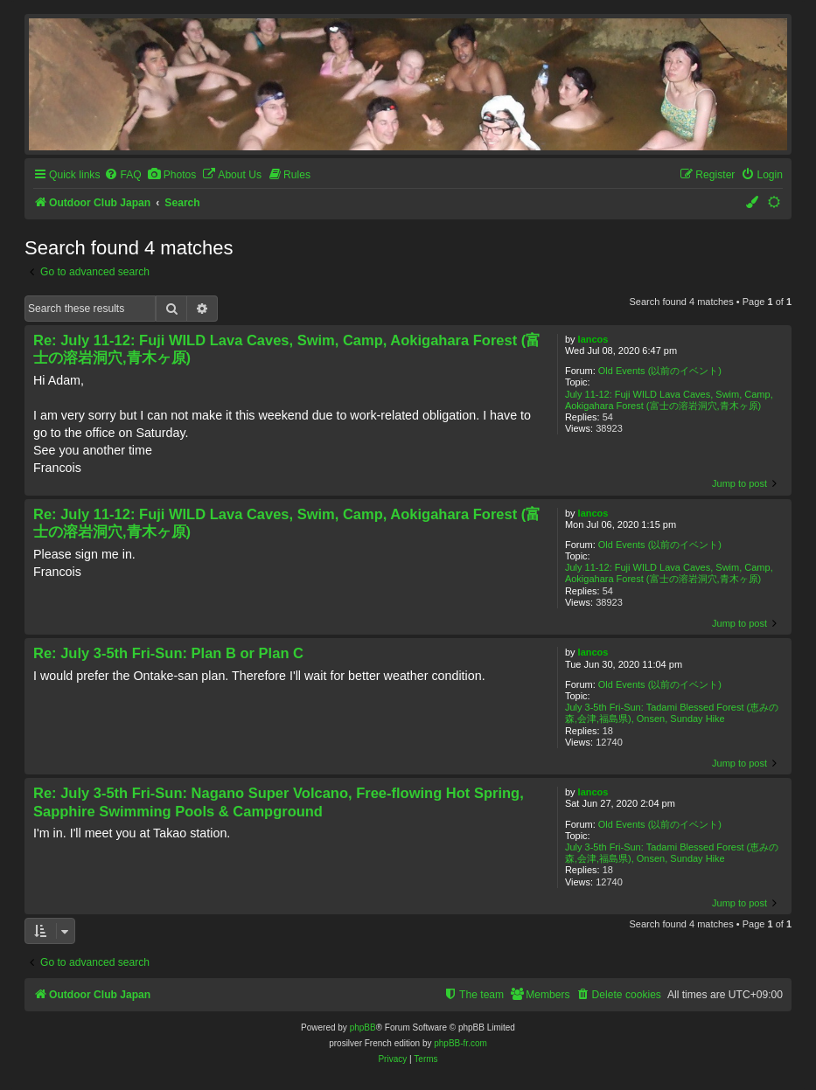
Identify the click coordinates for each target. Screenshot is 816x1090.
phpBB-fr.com (460, 1043)
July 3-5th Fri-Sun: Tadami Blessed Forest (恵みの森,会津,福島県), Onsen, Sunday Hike (671, 713)
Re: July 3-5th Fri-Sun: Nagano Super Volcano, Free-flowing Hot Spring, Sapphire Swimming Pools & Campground (278, 802)
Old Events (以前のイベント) (660, 370)
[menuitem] (122, 175)
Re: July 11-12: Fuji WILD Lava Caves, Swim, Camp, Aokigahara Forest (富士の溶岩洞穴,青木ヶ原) (287, 349)
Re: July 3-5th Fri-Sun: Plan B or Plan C (168, 653)
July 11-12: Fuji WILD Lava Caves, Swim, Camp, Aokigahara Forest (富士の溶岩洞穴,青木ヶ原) (669, 400)
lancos (593, 339)
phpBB (363, 1027)
